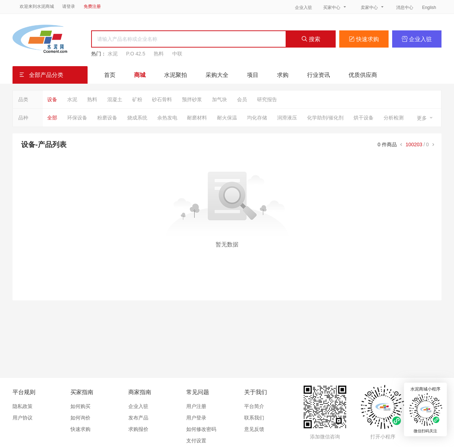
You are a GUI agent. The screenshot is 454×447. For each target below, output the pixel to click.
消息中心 (405, 7)
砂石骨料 (162, 99)
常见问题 (197, 392)
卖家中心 (373, 7)
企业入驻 (303, 7)
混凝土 (114, 99)
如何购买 (80, 406)
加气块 (219, 99)
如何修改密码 (201, 429)
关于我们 (255, 392)
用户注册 (196, 406)
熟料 (159, 54)
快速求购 (364, 39)
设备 (52, 99)
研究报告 (267, 99)
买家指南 (81, 392)
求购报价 (138, 429)
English (429, 7)
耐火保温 (227, 118)
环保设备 (77, 118)
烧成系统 (137, 118)
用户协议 (23, 418)
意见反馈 (254, 429)
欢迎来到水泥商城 (37, 6)
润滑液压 (287, 118)
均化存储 (257, 118)
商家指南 (139, 392)
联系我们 (254, 418)
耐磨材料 (197, 118)
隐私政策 (23, 406)
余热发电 (167, 118)
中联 (177, 54)
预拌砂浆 (192, 99)
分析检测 (394, 118)
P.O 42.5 (135, 54)
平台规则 (24, 392)
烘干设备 (364, 118)
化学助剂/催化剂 (325, 118)
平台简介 (254, 406)
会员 (242, 99)
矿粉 (137, 99)
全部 (52, 118)
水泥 (113, 54)
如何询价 (80, 418)
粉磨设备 (107, 118)
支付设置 (196, 440)
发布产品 (138, 418)
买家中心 (335, 7)
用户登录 (196, 418)
